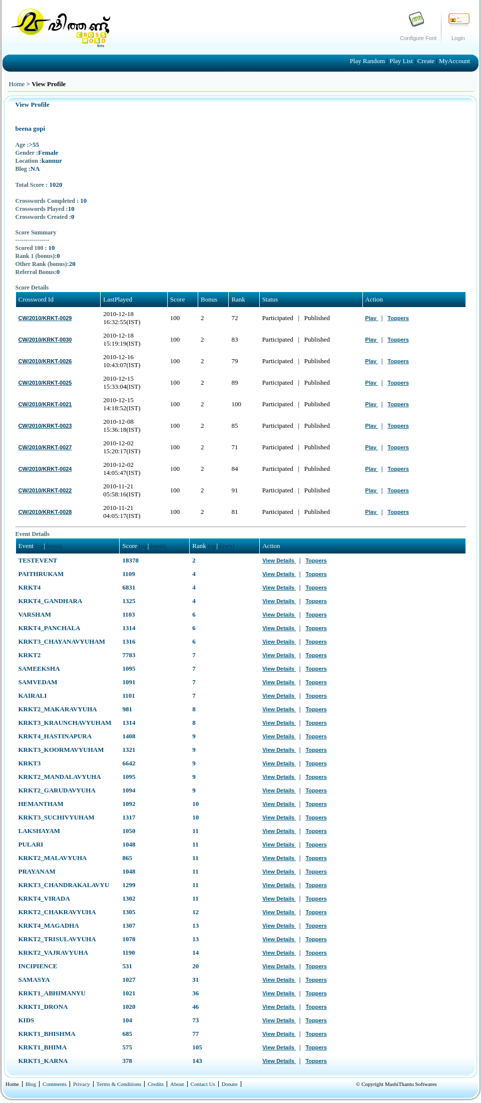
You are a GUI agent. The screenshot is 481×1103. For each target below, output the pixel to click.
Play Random (368, 61)
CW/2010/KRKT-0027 (45, 447)
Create (426, 61)
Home (17, 84)
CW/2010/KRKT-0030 (45, 340)
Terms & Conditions (119, 1084)
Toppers (398, 318)
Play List (401, 61)
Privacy (81, 1084)
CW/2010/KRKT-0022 (45, 490)
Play (371, 318)
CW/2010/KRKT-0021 (45, 404)
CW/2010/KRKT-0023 (45, 426)
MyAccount (454, 61)
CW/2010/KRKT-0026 (45, 361)
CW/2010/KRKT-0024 (45, 469)
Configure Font (418, 38)
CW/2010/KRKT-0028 (45, 512)
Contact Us (203, 1084)
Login (458, 38)
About (177, 1084)
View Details (279, 561)
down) (53, 545)
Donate (230, 1084)
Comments (55, 1084)
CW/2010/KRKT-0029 (45, 318)
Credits (156, 1084)
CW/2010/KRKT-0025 (45, 383)
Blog (31, 1084)
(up (39, 545)
